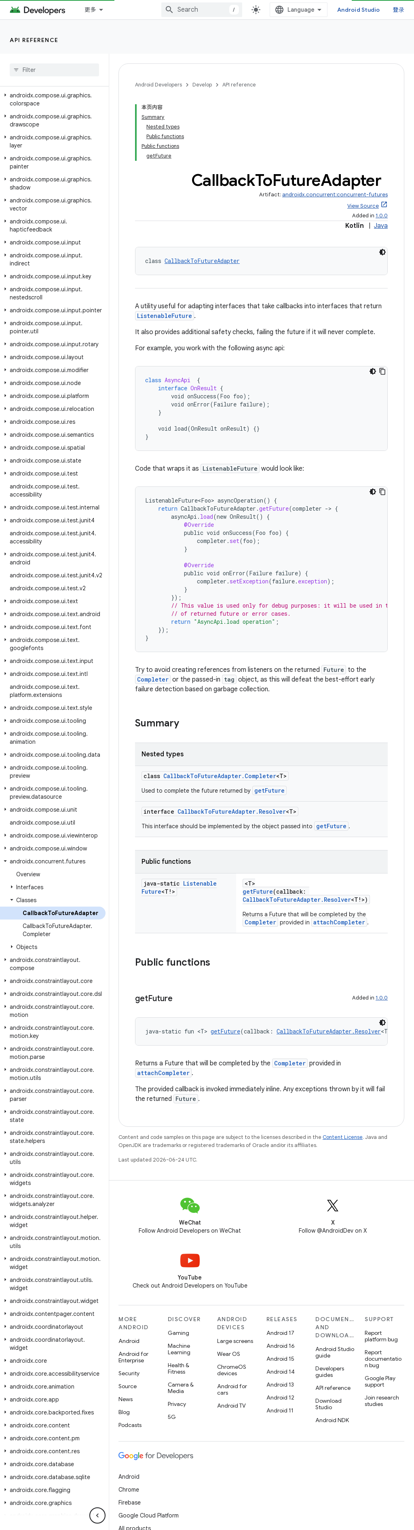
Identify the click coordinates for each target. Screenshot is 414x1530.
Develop (202, 84)
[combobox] (292, 9)
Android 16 (280, 1279)
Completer (153, 613)
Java (381, 160)
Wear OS (228, 1287)
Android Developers (158, 84)
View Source (363, 139)
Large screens (235, 1274)
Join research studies (382, 1334)
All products (134, 1462)
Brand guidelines (195, 1491)
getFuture (269, 724)
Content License (343, 1070)
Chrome (128, 1423)
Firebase (129, 1436)
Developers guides (329, 1305)
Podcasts (130, 1358)
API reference (34, 40)
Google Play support (380, 1315)
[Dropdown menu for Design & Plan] (194, 9)
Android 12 (280, 1331)
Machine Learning (179, 1283)
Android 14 (280, 1305)
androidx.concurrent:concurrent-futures (335, 128)
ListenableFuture (164, 249)
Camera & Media (181, 1321)
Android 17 (280, 1266)
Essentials (99, 9)
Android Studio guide (334, 1286)
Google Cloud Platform (148, 1449)
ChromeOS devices (231, 1304)
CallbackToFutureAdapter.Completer (219, 709)
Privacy (177, 1337)
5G (172, 1350)
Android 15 (280, 1292)
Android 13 (280, 1318)
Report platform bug (381, 1270)
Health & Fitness (178, 1302)
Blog (124, 1345)
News (125, 1332)
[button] (53, 144)
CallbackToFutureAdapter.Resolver (231, 745)
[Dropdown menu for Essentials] (125, 9)
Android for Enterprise (133, 1291)
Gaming (178, 1266)
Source (127, 1320)
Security (128, 1307)
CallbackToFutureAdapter (202, 194)
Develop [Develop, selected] (227, 9)
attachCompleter (339, 856)
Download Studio (328, 1338)
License (155, 1491)
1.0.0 (382, 149)
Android (128, 1274)
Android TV (231, 1339)
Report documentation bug (383, 1292)
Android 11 (280, 1344)
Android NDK (332, 1353)
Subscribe (372, 1511)
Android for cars (232, 1323)
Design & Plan (164, 9)
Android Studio (376, 9)
